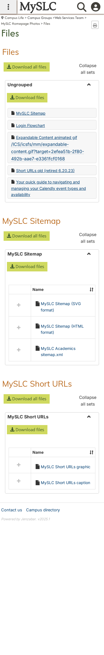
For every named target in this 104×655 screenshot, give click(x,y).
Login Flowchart (30, 125)
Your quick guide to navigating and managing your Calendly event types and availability (48, 188)
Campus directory (43, 462)
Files (47, 23)
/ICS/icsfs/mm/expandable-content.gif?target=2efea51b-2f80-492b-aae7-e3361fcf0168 (47, 151)
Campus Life (14, 17)
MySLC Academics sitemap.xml (58, 351)
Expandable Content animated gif (46, 137)
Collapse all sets (88, 69)
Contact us (11, 462)
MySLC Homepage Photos (20, 23)
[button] (27, 67)
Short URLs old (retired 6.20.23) (45, 170)
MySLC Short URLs (37, 384)
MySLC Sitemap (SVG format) (61, 306)
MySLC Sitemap (30, 113)
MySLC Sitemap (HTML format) (62, 329)
